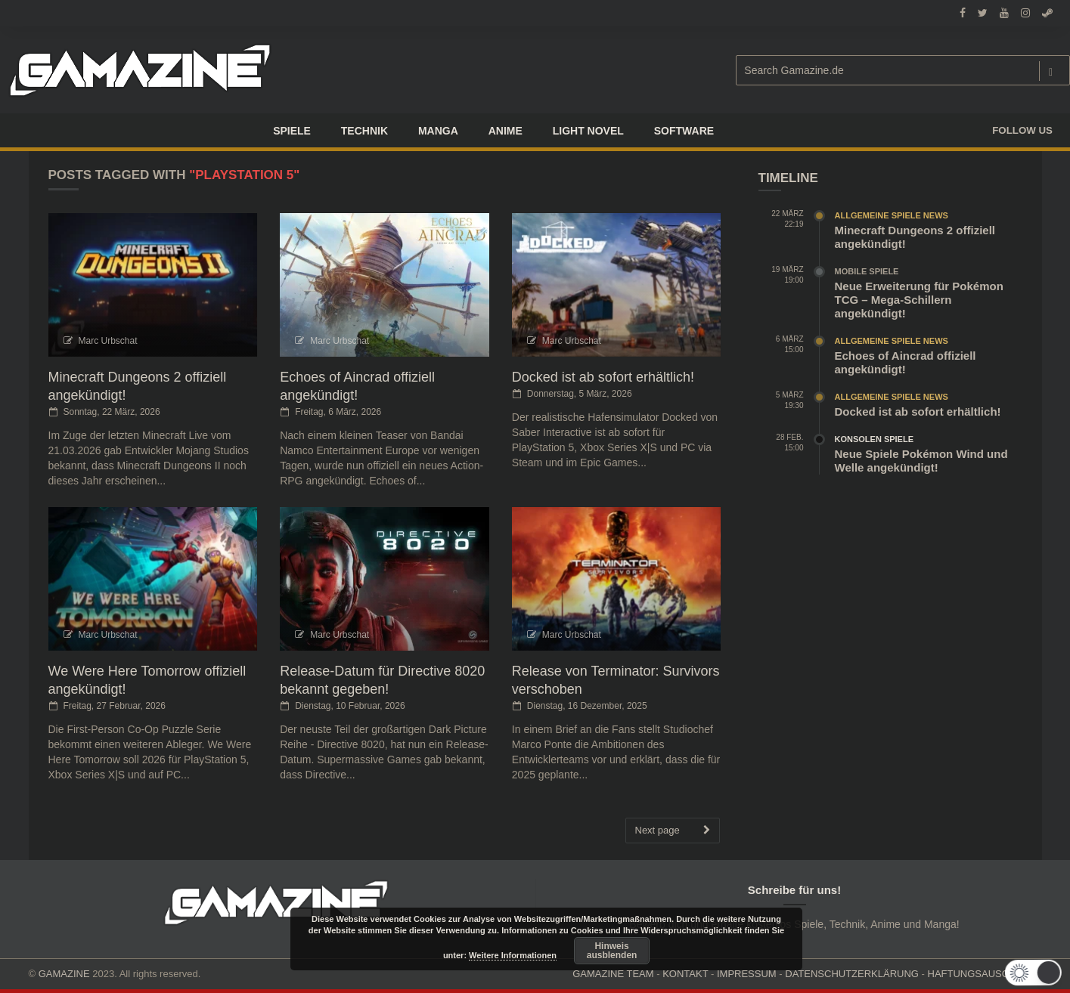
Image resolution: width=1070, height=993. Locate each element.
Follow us (1022, 130)
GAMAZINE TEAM (612, 973)
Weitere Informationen (513, 955)
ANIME (505, 131)
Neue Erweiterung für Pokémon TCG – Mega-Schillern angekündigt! (919, 300)
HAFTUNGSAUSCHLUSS (985, 973)
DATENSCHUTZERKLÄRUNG (852, 973)
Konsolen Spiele (874, 439)
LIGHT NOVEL (588, 131)
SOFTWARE (684, 131)
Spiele (292, 131)
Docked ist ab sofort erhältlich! (603, 377)
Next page (672, 830)
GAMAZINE (64, 973)
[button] (1030, 972)
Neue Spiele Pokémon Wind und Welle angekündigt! (921, 460)
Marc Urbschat (108, 341)
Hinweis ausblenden (612, 951)
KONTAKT (685, 973)
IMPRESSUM (747, 973)
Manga (438, 131)
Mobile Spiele (867, 271)
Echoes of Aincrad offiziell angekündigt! (905, 362)
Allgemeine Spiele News (891, 215)
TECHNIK (364, 131)
